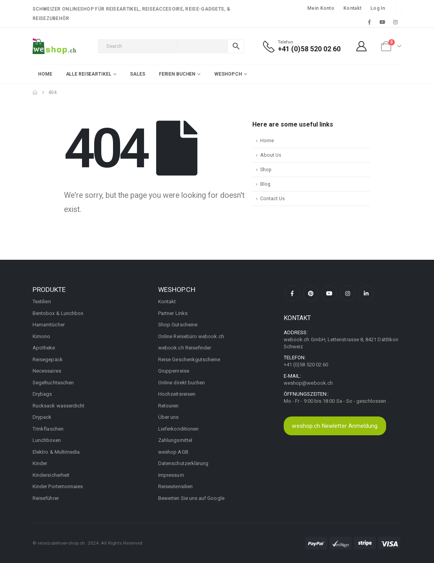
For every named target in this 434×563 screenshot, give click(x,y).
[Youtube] (382, 21)
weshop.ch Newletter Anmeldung (334, 425)
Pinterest (311, 293)
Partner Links (173, 313)
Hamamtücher (49, 325)
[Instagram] (395, 21)
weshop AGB (173, 452)
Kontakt (352, 8)
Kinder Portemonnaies (58, 486)
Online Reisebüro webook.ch (191, 336)
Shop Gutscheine (177, 325)
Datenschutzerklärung (183, 463)
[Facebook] (369, 21)
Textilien (42, 301)
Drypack (42, 417)
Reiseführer (46, 498)
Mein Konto (320, 8)
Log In (377, 8)
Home (45, 74)
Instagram (348, 293)
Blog (265, 184)
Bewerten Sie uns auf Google (191, 498)
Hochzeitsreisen (176, 394)
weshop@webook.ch (308, 383)
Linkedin (366, 293)
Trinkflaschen (48, 429)
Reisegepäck (48, 359)
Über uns (168, 417)
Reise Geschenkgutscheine (189, 359)
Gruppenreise (173, 371)
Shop (266, 169)
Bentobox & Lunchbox (58, 313)
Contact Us (272, 198)
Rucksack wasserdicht (58, 406)
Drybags (42, 394)
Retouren (168, 406)
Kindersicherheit (51, 475)
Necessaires (47, 371)
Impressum (171, 475)
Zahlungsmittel (175, 440)
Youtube (329, 293)
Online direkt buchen (181, 383)
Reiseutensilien (175, 486)
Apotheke (44, 348)
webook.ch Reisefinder (184, 348)
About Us (270, 155)
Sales (137, 74)
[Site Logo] (54, 46)
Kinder (40, 463)
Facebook (292, 293)
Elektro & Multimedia (56, 452)
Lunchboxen (47, 440)
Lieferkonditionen (178, 429)
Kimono (41, 336)
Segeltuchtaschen (53, 383)
